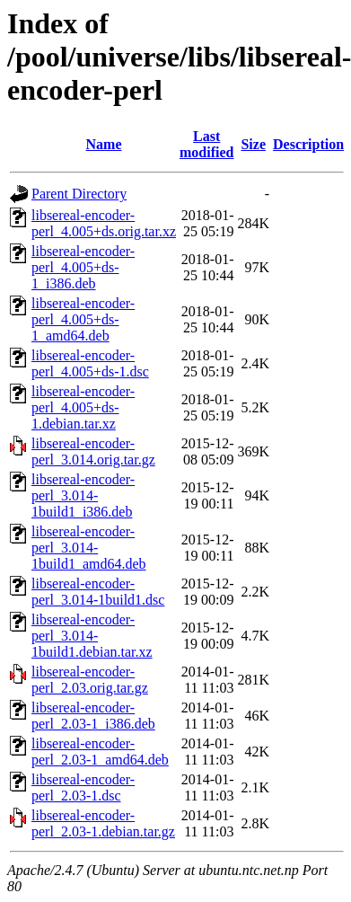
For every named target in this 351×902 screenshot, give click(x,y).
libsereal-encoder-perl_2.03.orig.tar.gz (89, 679)
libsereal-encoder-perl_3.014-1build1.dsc (97, 591)
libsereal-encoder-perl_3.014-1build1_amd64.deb (88, 547)
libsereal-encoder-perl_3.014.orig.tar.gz (93, 451)
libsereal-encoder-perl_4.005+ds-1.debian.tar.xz (83, 407)
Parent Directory (79, 193)
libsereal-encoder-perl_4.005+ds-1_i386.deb (83, 267)
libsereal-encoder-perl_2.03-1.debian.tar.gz (103, 823)
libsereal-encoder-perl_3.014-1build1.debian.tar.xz (92, 635)
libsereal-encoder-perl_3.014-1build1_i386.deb (83, 495)
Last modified (206, 144)
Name (104, 144)
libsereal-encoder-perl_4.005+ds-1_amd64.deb (83, 319)
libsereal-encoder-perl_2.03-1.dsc (83, 787)
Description (308, 144)
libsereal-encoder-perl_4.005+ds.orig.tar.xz (103, 223)
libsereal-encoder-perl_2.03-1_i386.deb (93, 715)
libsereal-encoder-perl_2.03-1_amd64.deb (100, 751)
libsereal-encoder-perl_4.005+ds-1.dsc (90, 363)
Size (253, 144)
